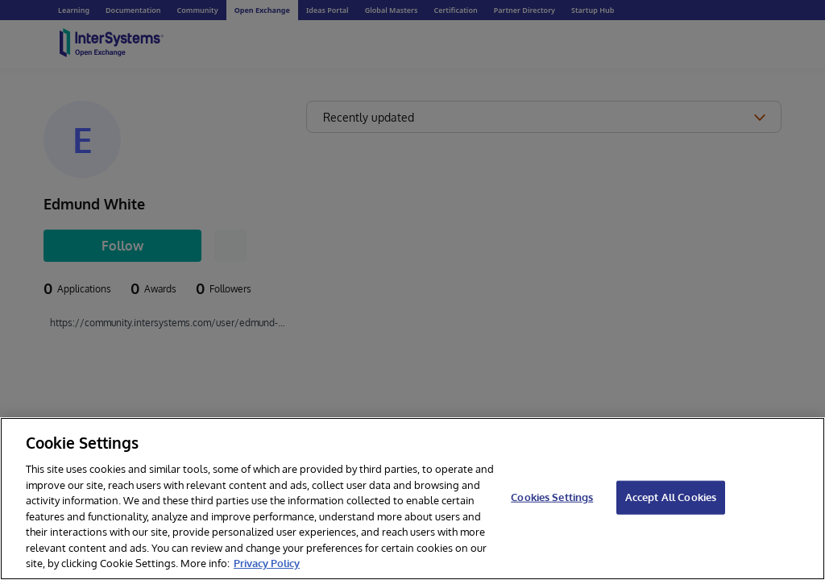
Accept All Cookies (670, 497)
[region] (412, 498)
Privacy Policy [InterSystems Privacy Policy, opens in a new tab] (267, 563)
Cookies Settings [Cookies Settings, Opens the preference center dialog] (552, 497)
